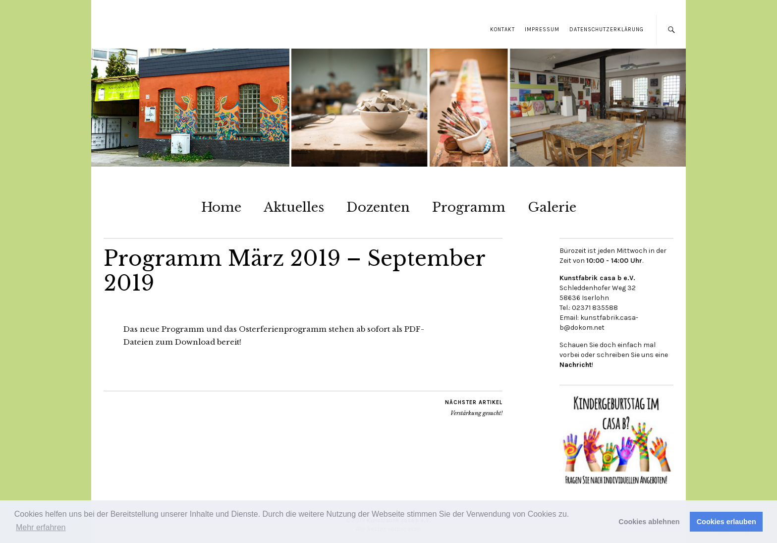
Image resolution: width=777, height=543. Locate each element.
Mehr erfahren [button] (41, 527)
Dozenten (378, 207)
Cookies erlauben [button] (726, 522)
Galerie (552, 207)
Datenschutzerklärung (606, 29)
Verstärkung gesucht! (473, 408)
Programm (468, 207)
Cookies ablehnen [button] (648, 522)
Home (221, 207)
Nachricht (575, 365)
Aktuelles (294, 207)
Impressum (542, 29)
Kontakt (502, 29)
